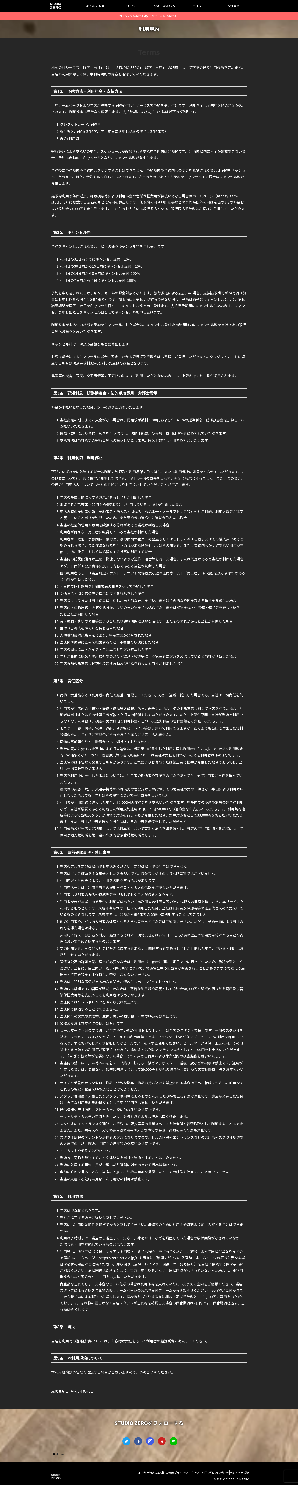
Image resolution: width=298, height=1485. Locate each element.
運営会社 (121, 1473)
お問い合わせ (215, 1473)
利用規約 (197, 1473)
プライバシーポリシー (174, 1473)
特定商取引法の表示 (144, 1473)
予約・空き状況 (237, 1473)
